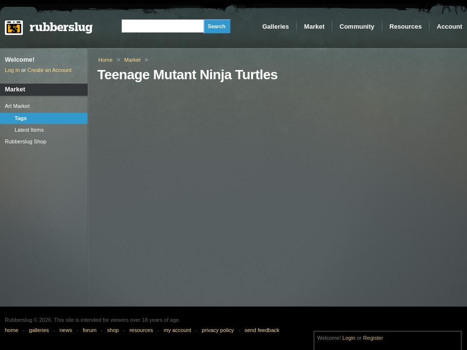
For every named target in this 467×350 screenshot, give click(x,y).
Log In (12, 70)
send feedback (262, 330)
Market (314, 26)
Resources (406, 26)
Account (449, 26)
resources (141, 330)
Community (357, 26)
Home (105, 60)
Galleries (275, 26)
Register (373, 338)
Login (349, 338)
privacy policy (218, 330)
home (11, 330)
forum (89, 330)
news (66, 330)
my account (177, 330)
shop (113, 330)
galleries (39, 330)
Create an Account (50, 70)
